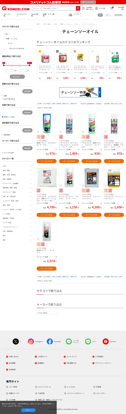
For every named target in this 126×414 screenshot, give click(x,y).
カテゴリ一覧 (8, 15)
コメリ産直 (13, 387)
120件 (120, 103)
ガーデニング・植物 (9, 192)
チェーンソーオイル (16, 48)
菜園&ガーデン (14, 393)
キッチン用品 (7, 222)
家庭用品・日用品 (8, 218)
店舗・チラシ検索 (48, 15)
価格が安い (66, 103)
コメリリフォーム (44, 387)
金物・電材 (6, 170)
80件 (116, 103)
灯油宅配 (41, 393)
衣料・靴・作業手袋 (9, 196)
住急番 (98, 387)
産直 (4, 240)
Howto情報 (34, 15)
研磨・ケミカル (11, 39)
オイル (10, 43)
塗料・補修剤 (7, 179)
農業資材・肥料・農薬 (10, 188)
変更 (100, 15)
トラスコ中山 (42, 313)
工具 (6, 34)
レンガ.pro (71, 387)
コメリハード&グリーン (75, 393)
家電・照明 (6, 205)
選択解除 (27, 91)
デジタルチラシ (21, 15)
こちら (10, 406)
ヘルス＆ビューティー (10, 227)
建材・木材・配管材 (9, 175)
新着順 (59, 103)
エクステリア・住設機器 (10, 183)
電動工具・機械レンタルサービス (50, 400)
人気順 (53, 103)
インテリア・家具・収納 (10, 201)
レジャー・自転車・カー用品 (12, 209)
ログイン (108, 15)
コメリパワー (101, 393)
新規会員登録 (118, 15)
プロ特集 (12, 400)
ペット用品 (6, 214)
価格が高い (74, 103)
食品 (4, 235)
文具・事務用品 (8, 231)
